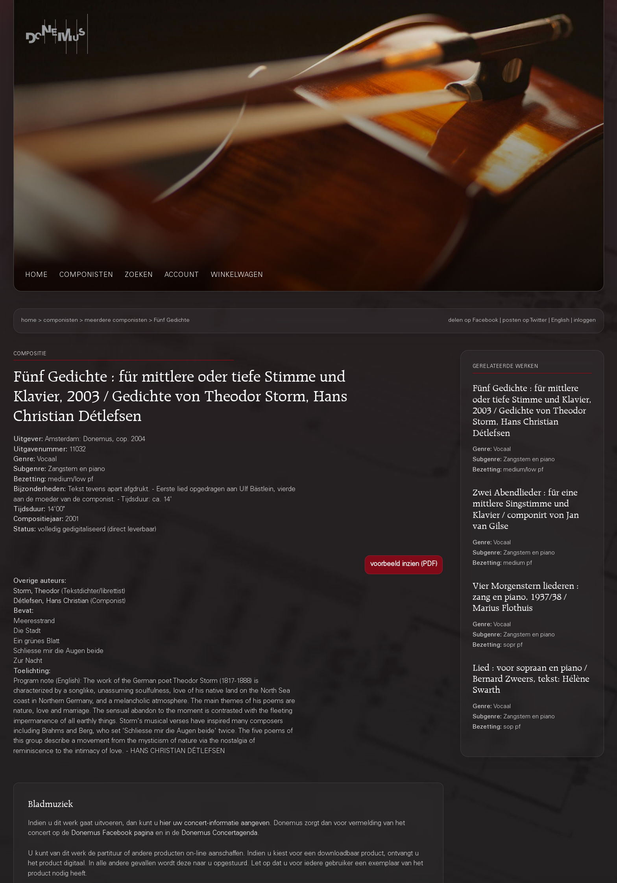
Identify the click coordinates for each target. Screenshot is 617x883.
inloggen (585, 320)
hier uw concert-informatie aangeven (215, 823)
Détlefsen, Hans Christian (51, 601)
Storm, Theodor (36, 591)
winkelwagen (237, 275)
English (560, 320)
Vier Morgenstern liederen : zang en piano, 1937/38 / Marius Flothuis (526, 595)
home (36, 275)
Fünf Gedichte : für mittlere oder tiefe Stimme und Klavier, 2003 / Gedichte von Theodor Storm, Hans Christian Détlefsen (532, 409)
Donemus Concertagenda (219, 833)
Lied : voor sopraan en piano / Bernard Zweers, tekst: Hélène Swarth (531, 677)
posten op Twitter (524, 320)
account (181, 275)
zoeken (139, 275)
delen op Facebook (473, 320)
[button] (404, 564)
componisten (86, 275)
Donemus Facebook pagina (112, 833)
